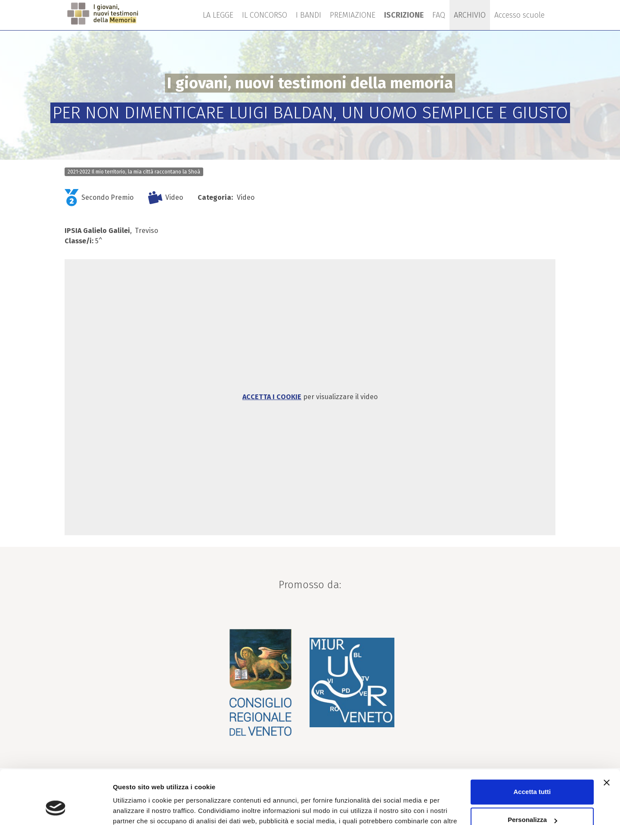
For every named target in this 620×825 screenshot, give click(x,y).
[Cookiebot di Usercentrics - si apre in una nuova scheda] (55, 808)
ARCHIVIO (470, 15)
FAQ (438, 15)
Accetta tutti (532, 744)
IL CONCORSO (264, 15)
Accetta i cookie (271, 397)
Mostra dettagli (136, 808)
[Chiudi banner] (607, 735)
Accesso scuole (519, 15)
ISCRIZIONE (404, 15)
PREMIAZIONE (352, 15)
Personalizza (532, 772)
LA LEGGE (218, 15)
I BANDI (308, 15)
